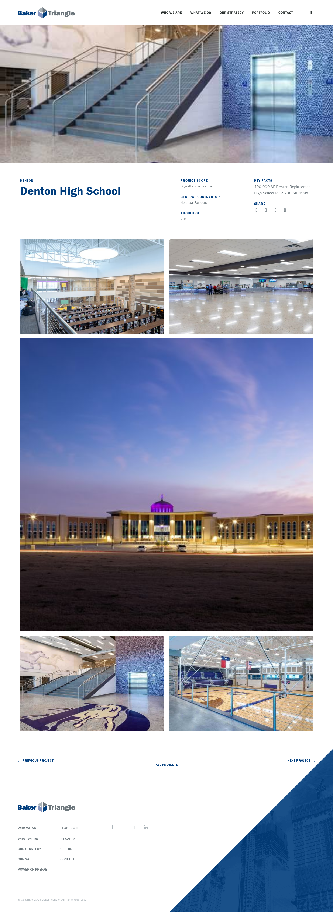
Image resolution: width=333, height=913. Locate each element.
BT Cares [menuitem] (67, 838)
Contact (285, 13)
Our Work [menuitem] (26, 859)
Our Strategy (232, 13)
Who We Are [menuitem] (28, 828)
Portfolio (261, 13)
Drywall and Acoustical (197, 186)
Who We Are (171, 13)
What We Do (200, 13)
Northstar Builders (194, 202)
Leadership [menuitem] (70, 828)
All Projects (167, 764)
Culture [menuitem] (67, 849)
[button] (311, 12)
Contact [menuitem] (67, 859)
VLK (183, 219)
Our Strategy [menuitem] (29, 849)
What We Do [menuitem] (28, 838)
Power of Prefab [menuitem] (32, 870)
